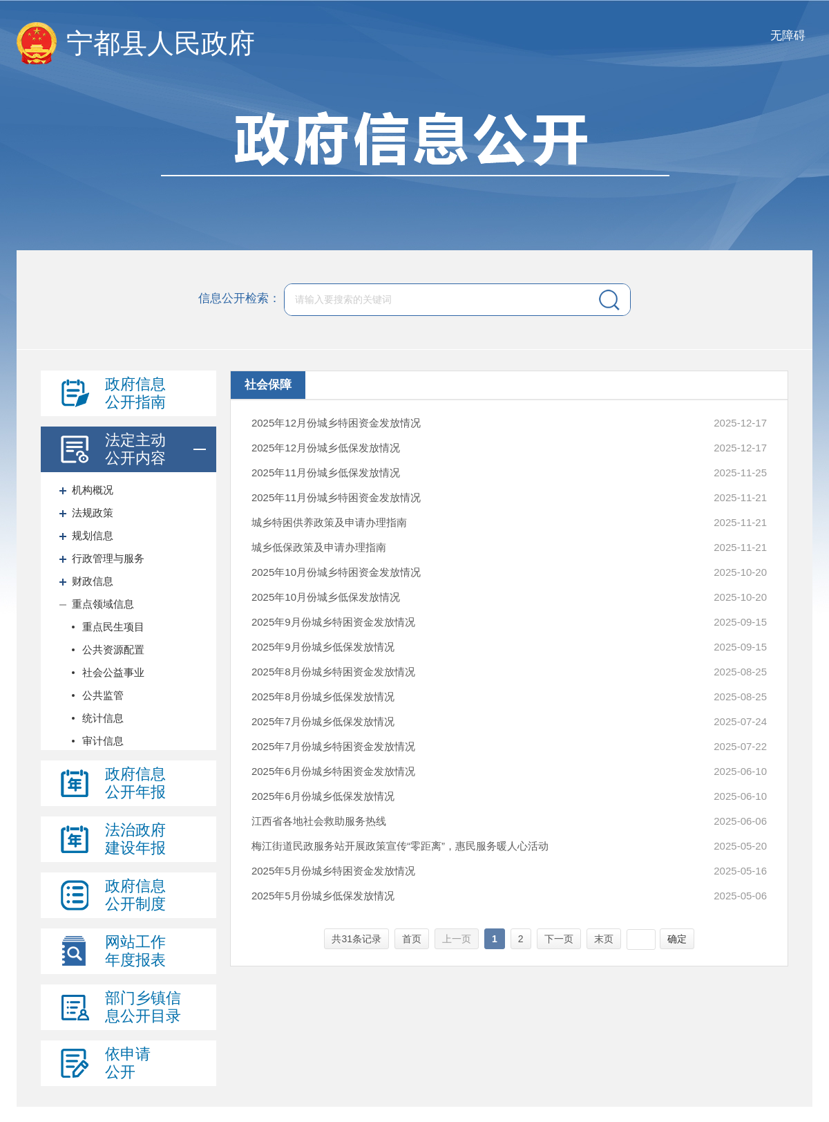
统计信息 (103, 718)
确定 (677, 938)
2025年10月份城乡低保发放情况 (325, 597)
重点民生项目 (113, 627)
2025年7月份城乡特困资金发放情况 (333, 746)
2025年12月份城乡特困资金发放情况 (336, 423)
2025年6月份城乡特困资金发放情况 (333, 771)
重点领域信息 (103, 604)
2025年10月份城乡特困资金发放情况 (336, 572)
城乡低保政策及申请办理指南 (318, 547)
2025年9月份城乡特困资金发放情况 (333, 622)
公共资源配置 (113, 649)
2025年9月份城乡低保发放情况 (322, 647)
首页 (411, 938)
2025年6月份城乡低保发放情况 (322, 796)
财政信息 (92, 581)
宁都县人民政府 (160, 43)
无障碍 (788, 35)
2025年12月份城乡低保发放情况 (325, 448)
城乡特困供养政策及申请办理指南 (329, 522)
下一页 (558, 938)
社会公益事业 (113, 672)
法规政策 (92, 512)
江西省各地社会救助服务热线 (318, 821)
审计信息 (103, 741)
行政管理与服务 (108, 558)
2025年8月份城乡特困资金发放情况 (333, 671)
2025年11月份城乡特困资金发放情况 (336, 497)
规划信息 (92, 535)
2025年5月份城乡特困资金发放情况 (333, 871)
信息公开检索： (239, 299)
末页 (603, 938)
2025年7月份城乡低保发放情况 (322, 721)
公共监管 (103, 695)
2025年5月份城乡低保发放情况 (322, 895)
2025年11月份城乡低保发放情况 (325, 472)
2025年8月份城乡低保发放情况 (322, 696)
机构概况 (92, 490)
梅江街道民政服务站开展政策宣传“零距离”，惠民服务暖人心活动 (400, 846)
